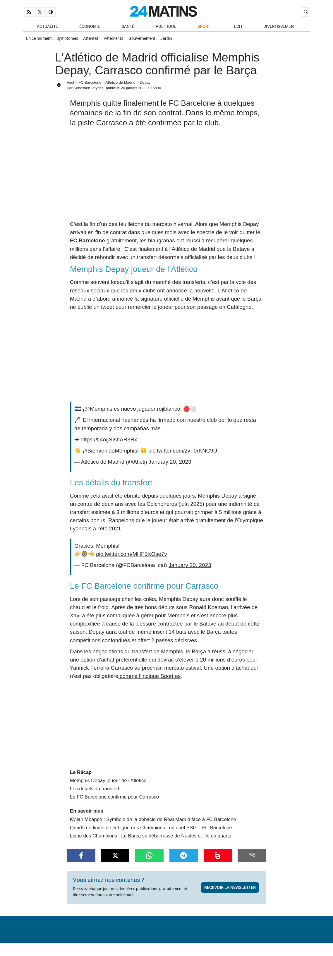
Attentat (92, 39)
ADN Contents (285, 946)
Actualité (47, 26)
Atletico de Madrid (120, 84)
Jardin (170, 39)
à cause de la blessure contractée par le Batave (158, 626)
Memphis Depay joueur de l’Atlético (108, 782)
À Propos (129, 937)
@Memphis (98, 411)
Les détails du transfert (94, 791)
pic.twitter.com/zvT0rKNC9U (181, 453)
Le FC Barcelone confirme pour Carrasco (114, 799)
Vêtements (116, 39)
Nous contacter (163, 937)
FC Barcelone (89, 84)
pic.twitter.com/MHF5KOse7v (131, 556)
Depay (145, 84)
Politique (166, 26)
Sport (204, 26)
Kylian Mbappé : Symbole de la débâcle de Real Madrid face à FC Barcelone (153, 821)
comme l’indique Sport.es (149, 678)
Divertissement (279, 26)
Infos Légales (203, 937)
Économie (89, 26)
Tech (237, 26)
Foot (70, 84)
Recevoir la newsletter (230, 889)
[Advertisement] (166, 178)
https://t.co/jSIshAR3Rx (108, 441)
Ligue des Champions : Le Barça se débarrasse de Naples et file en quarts (150, 838)
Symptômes (67, 39)
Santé (128, 26)
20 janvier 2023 (134, 90)
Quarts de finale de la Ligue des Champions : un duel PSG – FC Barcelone (151, 829)
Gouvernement (145, 39)
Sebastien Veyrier (88, 90)
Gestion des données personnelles (266, 937)
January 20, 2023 (169, 464)
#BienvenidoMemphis (110, 453)
